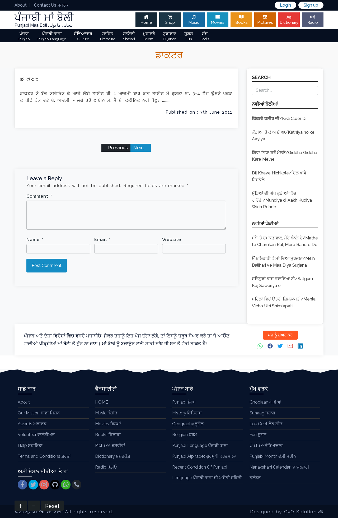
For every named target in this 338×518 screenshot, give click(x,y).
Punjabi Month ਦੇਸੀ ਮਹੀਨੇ (273, 456)
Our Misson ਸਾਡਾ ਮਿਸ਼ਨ (39, 412)
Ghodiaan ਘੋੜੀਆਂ (265, 402)
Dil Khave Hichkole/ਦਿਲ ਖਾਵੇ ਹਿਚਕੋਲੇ (279, 176)
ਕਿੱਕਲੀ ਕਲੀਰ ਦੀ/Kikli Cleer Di (279, 118)
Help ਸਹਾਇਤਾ (30, 445)
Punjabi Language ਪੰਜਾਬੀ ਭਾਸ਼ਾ (200, 445)
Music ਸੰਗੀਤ (106, 412)
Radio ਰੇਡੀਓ (106, 467)
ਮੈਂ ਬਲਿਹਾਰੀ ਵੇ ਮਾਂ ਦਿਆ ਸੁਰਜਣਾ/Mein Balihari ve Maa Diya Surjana (283, 262)
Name (34, 239)
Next (139, 147)
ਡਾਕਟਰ (29, 78)
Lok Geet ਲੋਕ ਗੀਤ (266, 423)
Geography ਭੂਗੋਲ (188, 423)
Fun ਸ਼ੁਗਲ (258, 434)
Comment (39, 196)
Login (285, 5)
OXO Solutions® (303, 511)
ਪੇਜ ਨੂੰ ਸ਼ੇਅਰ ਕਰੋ (280, 335)
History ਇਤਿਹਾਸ (187, 412)
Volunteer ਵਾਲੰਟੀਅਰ (36, 434)
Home (146, 20)
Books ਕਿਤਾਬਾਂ (108, 434)
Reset (52, 506)
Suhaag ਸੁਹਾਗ (262, 412)
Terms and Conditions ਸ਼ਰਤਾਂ (44, 456)
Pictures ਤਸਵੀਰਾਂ (110, 445)
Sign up (311, 5)
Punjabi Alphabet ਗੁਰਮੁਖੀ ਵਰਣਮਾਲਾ (204, 456)
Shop (170, 20)
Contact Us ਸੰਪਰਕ (51, 5)
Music (194, 20)
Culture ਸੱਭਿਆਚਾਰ (266, 445)
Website (171, 239)
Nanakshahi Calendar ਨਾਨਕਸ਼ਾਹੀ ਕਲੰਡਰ (279, 472)
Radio (312, 20)
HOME (101, 402)
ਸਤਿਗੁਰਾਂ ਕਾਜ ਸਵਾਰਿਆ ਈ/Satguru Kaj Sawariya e (282, 282)
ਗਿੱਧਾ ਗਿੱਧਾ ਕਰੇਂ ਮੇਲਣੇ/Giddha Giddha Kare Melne (284, 156)
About (21, 5)
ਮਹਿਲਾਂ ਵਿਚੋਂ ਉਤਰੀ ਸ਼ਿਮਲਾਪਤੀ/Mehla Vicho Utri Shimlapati (284, 302)
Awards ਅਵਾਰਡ (32, 423)
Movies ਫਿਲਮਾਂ (108, 423)
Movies (217, 20)
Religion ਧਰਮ (184, 434)
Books (241, 20)
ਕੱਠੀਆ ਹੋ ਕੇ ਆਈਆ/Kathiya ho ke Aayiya (283, 136)
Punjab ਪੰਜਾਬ (184, 402)
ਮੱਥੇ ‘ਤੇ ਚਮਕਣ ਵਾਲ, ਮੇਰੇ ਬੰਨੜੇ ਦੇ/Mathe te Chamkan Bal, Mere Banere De (285, 241)
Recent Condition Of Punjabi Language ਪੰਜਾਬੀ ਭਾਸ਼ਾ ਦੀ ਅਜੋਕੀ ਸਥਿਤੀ (207, 472)
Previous (117, 147)
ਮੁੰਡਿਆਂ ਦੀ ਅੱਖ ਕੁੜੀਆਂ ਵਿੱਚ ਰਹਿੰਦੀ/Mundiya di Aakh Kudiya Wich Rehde (282, 200)
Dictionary (289, 20)
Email (102, 239)
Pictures (265, 20)
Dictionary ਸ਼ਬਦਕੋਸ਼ (112, 456)
